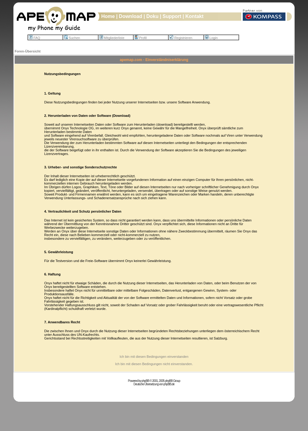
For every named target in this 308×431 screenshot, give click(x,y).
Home (108, 16)
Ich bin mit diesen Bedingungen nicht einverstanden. (154, 364)
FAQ (34, 38)
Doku (152, 16)
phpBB (145, 381)
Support (172, 16)
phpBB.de (168, 384)
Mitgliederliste (111, 38)
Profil (140, 38)
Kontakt (194, 16)
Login (211, 38)
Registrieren (181, 38)
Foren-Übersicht (28, 51)
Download (130, 16)
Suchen (72, 38)
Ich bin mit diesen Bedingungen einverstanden (154, 356)
